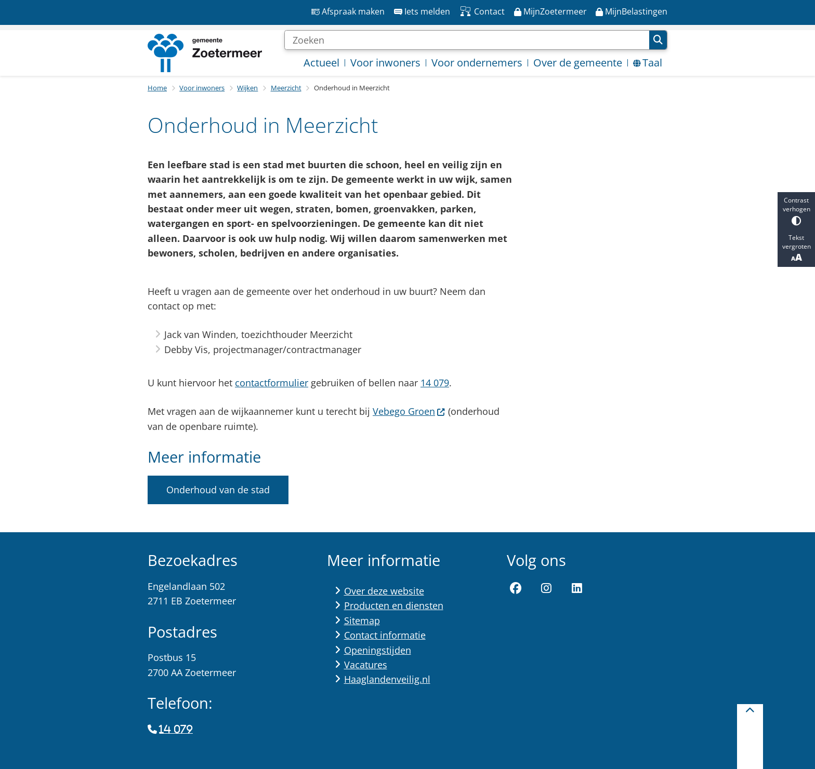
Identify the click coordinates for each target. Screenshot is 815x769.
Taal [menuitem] (647, 63)
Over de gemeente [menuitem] (577, 63)
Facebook (516, 588)
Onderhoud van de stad (218, 489)
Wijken (247, 87)
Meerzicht (286, 87)
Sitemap (362, 620)
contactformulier (271, 382)
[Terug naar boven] (750, 736)
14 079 (434, 382)
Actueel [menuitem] (321, 63)
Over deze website (384, 591)
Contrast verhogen (796, 210)
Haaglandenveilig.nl (387, 679)
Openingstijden (377, 650)
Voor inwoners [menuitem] (385, 63)
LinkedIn (577, 588)
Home (157, 87)
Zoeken (658, 40)
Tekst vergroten (796, 248)
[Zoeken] (467, 40)
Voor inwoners (202, 87)
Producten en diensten (393, 605)
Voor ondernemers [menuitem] (476, 63)
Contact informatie (385, 635)
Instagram (546, 588)
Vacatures (365, 664)
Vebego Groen (409, 411)
